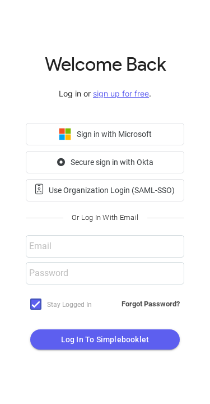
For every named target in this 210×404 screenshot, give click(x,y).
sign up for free (121, 93)
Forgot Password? (151, 304)
